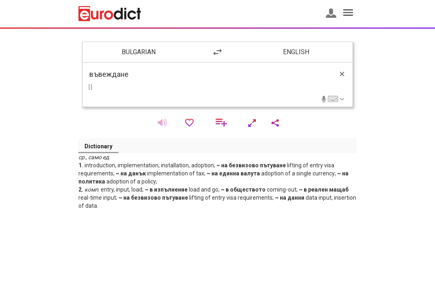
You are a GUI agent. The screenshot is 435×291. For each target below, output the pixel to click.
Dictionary (98, 146)
